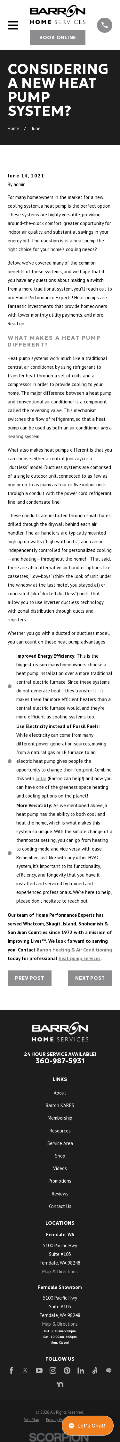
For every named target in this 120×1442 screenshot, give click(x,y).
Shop (60, 1156)
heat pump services (79, 958)
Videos (60, 1168)
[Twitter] (25, 1370)
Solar (41, 778)
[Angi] (95, 1370)
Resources (60, 1131)
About (60, 1093)
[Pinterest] (67, 1370)
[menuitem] (31, 1419)
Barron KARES (60, 1105)
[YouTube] (39, 1370)
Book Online (57, 37)
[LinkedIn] (80, 1370)
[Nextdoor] (60, 1384)
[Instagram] (53, 1370)
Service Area (60, 1143)
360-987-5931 (60, 1060)
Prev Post (29, 978)
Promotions (60, 1181)
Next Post (90, 978)
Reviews (60, 1194)
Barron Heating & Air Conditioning (74, 950)
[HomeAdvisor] (108, 1370)
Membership (60, 1118)
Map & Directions (60, 1271)
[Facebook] (11, 1370)
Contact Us (60, 1206)
